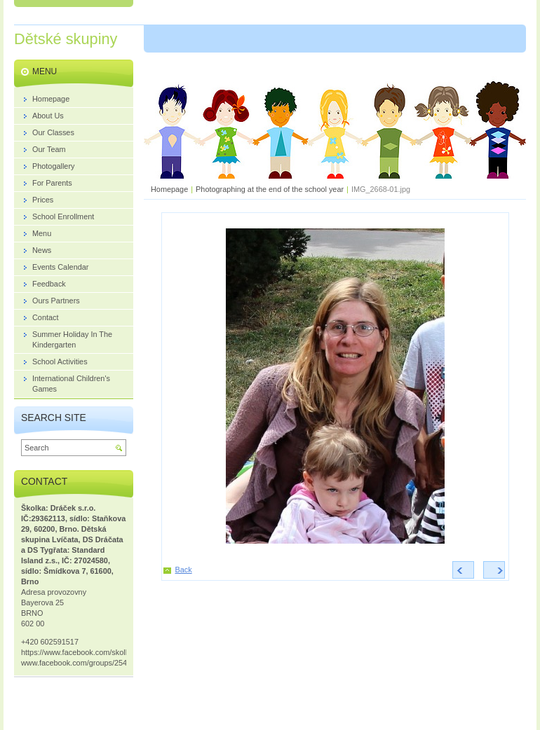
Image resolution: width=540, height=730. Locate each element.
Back (183, 569)
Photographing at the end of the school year (270, 189)
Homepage (169, 189)
